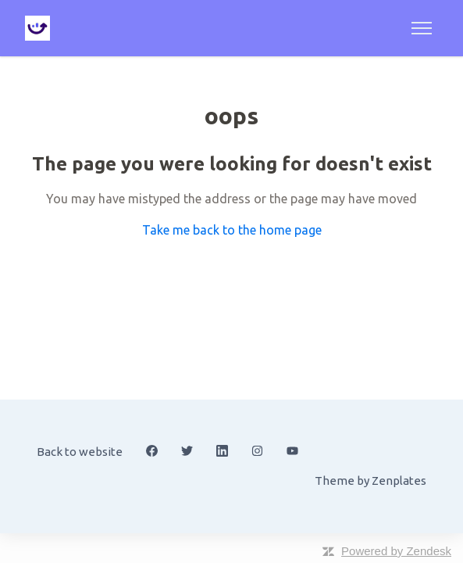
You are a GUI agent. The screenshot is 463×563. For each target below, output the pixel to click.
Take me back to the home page (232, 230)
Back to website (80, 451)
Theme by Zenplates (370, 479)
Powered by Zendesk (396, 551)
